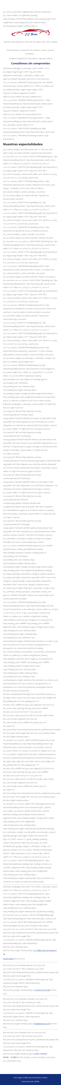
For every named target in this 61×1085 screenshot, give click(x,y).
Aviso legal (18, 1077)
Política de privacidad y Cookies (35, 1077)
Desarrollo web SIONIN (30, 1081)
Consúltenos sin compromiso (30, 63)
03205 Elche (8, 959)
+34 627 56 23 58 (41, 990)
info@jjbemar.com (41, 1023)
